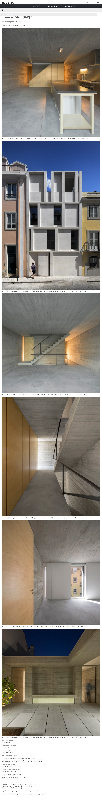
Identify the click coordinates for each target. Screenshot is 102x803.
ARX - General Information (9, 758)
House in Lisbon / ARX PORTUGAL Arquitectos (15, 760)
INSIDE (35, 6)
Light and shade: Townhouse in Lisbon (13, 761)
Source (66, 138)
